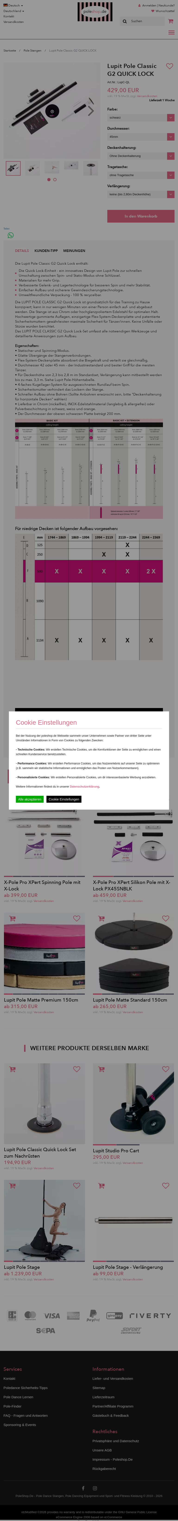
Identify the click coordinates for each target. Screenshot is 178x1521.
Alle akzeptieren (29, 799)
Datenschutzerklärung (84, 786)
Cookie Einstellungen (64, 799)
